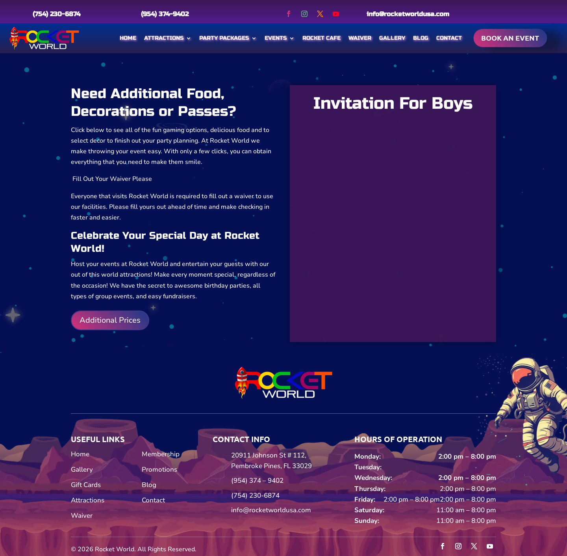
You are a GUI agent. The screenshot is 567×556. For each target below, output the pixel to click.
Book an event (510, 37)
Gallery (392, 38)
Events (276, 38)
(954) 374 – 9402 (257, 480)
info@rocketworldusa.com (408, 14)
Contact (449, 38)
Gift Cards (86, 484)
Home (128, 38)
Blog (420, 38)
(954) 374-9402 (165, 14)
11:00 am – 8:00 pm (466, 510)
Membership (161, 454)
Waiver (359, 38)
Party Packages (224, 38)
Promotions (159, 469)
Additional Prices (110, 320)
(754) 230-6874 (56, 14)
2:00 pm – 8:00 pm (467, 456)
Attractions (163, 38)
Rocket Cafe (321, 38)
